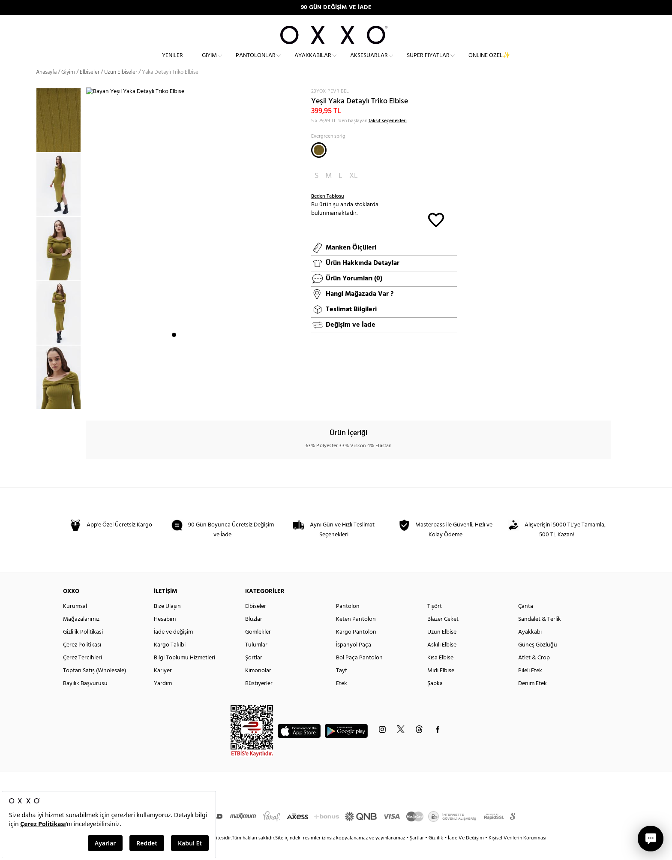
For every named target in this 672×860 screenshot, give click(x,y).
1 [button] (174, 401)
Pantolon (348, 622)
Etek (341, 699)
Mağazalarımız (81, 635)
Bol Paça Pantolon (359, 673)
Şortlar (253, 673)
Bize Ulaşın (167, 622)
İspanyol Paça (353, 660)
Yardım (163, 699)
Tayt (341, 686)
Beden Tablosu (327, 211)
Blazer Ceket (443, 635)
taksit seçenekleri (388, 136)
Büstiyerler (259, 699)
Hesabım (165, 635)
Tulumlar (256, 660)
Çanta (525, 622)
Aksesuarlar (369, 62)
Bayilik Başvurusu (85, 699)
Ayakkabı (530, 648)
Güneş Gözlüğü (537, 660)
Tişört (434, 622)
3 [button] (189, 401)
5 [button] (205, 401)
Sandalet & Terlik (539, 635)
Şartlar (417, 853)
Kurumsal (75, 622)
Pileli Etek (530, 686)
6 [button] (212, 401)
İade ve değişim (173, 648)
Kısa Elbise (440, 673)
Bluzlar (253, 635)
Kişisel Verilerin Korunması (517, 853)
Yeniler (172, 62)
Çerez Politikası (82, 660)
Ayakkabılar (312, 62)
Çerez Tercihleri (82, 673)
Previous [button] (29, 263)
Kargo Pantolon (356, 648)
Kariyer (163, 686)
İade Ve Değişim (466, 853)
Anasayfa (46, 87)
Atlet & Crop (534, 673)
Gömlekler (258, 648)
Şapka (435, 699)
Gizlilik (436, 853)
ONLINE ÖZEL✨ (489, 62)
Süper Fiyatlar (428, 62)
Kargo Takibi (170, 660)
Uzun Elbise (441, 648)
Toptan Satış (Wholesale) (94, 686)
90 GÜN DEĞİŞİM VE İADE (336, 7)
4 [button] (197, 401)
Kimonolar (258, 686)
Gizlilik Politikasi (83, 648)
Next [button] (90, 258)
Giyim (209, 62)
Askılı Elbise (441, 660)
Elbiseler (89, 87)
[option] (61, 200)
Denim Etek (532, 699)
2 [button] (182, 401)
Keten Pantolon (356, 635)
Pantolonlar (256, 62)
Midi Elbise (440, 686)
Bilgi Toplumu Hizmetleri (184, 673)
